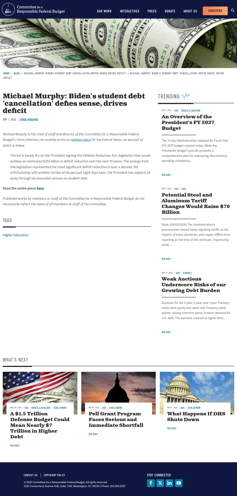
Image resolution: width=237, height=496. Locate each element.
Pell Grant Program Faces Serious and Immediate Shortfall (116, 420)
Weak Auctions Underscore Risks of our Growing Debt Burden (194, 285)
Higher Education (16, 235)
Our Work (104, 11)
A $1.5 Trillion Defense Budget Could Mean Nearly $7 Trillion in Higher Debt (39, 425)
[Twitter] (160, 483)
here (40, 188)
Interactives (129, 11)
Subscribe (215, 11)
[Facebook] (151, 483)
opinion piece (81, 140)
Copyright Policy (54, 475)
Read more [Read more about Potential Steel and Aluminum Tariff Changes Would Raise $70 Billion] (166, 259)
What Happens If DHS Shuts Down (196, 417)
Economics (187, 273)
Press (152, 11)
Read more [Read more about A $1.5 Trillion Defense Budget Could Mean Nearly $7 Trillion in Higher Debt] (14, 445)
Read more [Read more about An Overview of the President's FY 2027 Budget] (166, 175)
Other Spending (29, 119)
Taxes (183, 188)
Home (6, 73)
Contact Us (31, 475)
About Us (190, 11)
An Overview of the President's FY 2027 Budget (188, 123)
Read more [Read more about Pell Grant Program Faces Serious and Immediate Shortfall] (93, 434)
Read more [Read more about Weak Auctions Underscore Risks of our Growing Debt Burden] (166, 332)
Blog (17, 73)
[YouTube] (179, 483)
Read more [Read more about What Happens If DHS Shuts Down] (171, 428)
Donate (170, 11)
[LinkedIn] (169, 483)
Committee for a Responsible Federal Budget (33, 9)
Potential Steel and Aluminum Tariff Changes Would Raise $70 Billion (196, 204)
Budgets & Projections (191, 110)
